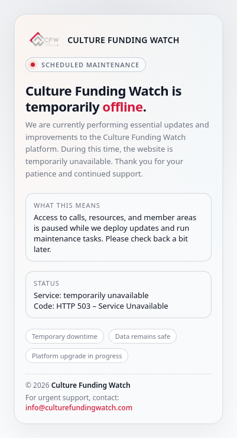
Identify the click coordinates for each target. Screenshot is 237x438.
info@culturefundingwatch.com (78, 408)
